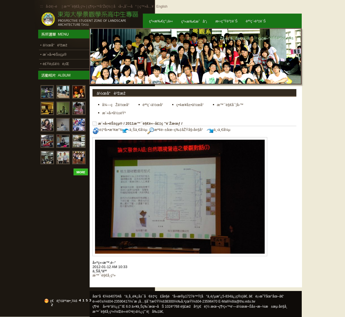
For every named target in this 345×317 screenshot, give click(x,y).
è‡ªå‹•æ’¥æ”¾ (107, 130)
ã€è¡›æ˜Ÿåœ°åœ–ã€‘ (266, 296)
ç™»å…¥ (146, 6)
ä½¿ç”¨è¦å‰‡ (147, 312)
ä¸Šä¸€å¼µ (134, 130)
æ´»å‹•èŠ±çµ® (110, 123)
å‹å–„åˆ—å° (125, 6)
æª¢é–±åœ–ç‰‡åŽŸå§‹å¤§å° (176, 130)
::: (41, 6)
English (161, 6)
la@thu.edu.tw (244, 301)
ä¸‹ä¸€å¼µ (218, 130)
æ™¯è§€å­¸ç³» (75, 6)
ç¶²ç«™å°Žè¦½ (99, 6)
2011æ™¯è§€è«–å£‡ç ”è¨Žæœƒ (153, 123)
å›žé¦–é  (53, 6)
